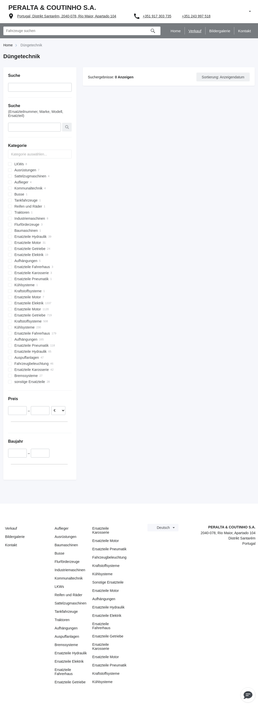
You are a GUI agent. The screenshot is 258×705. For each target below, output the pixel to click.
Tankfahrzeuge (66, 612)
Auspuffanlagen (67, 636)
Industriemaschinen (70, 570)
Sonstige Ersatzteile (108, 582)
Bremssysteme (66, 645)
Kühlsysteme (102, 574)
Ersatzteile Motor (105, 541)
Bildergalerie (15, 537)
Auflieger (61, 528)
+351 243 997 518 (196, 16)
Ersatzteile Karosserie (100, 530)
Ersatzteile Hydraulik (71, 653)
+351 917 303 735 (157, 16)
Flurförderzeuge (67, 562)
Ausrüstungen (65, 537)
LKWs (59, 587)
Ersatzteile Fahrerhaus (64, 672)
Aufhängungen (66, 628)
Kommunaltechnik (69, 578)
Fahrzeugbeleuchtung (109, 557)
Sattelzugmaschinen (70, 603)
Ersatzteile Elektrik (69, 661)
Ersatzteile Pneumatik (109, 549)
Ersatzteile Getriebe (70, 682)
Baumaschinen (66, 545)
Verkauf (11, 528)
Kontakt (11, 545)
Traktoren (62, 620)
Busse (59, 553)
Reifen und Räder (68, 595)
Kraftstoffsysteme (106, 566)
